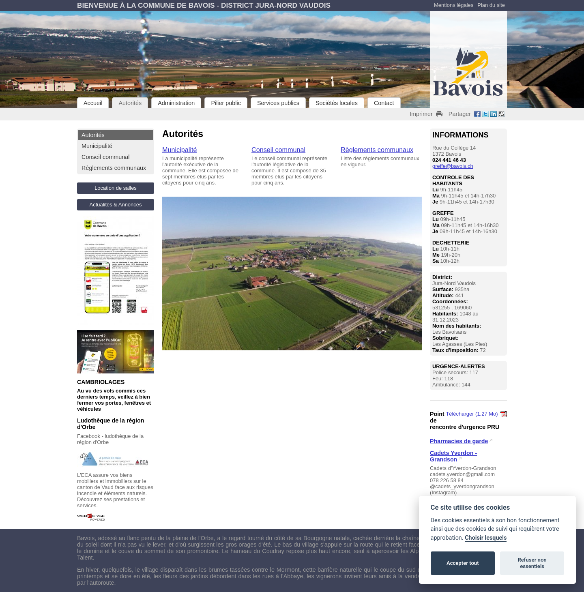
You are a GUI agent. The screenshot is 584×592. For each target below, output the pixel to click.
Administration (176, 103)
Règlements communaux (114, 168)
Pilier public (226, 103)
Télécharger (476, 414)
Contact (384, 103)
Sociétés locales (337, 103)
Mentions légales (453, 5)
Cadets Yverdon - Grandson (453, 456)
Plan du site (491, 5)
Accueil (93, 103)
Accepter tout (463, 563)
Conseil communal (105, 157)
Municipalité (97, 146)
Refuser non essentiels (531, 563)
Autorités (130, 103)
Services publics (278, 103)
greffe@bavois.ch (452, 166)
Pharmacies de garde (459, 441)
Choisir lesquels (486, 537)
